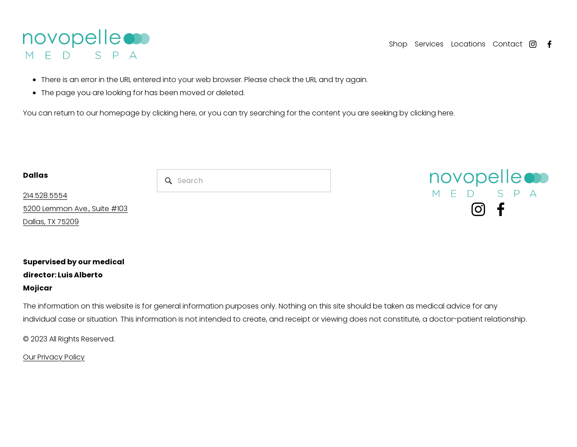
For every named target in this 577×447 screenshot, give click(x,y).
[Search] (243, 180)
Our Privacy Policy (54, 357)
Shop (398, 44)
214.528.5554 (45, 195)
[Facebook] (549, 44)
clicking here (174, 113)
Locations (468, 44)
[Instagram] (532, 44)
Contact (507, 44)
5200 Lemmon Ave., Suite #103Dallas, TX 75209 (75, 215)
